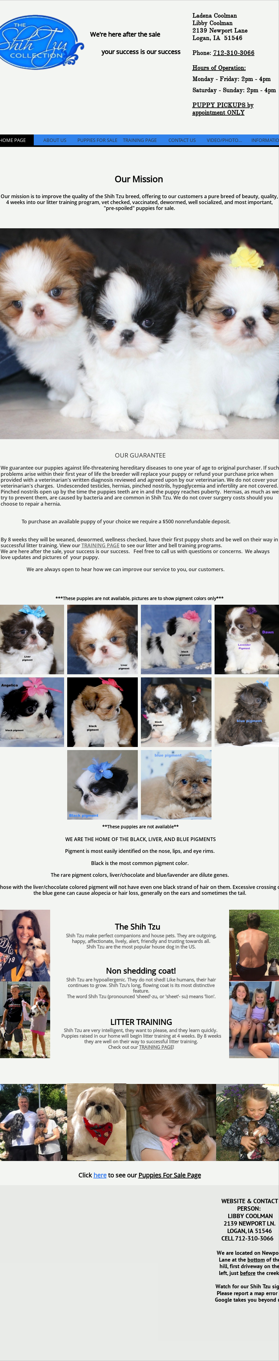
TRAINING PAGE (100, 545)
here (100, 1175)
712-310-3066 (234, 53)
